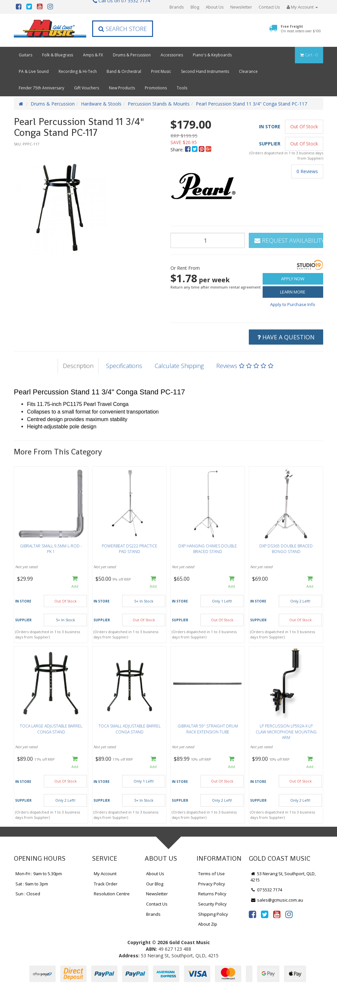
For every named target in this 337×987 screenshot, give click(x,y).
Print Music (161, 71)
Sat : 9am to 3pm (31, 884)
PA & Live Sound (34, 71)
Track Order (105, 884)
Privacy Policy (211, 884)
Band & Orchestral (124, 71)
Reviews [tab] (244, 366)
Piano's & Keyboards (212, 55)
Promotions (156, 88)
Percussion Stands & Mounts (159, 104)
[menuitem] (188, 149)
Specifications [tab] (124, 366)
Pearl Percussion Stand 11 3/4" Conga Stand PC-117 (251, 104)
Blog (195, 7)
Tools (182, 88)
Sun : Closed (27, 894)
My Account (105, 874)
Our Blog (154, 884)
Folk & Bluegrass (57, 55)
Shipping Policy (213, 914)
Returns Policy (212, 894)
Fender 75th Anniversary (41, 88)
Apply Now (292, 279)
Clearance (248, 71)
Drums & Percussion (132, 55)
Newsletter (241, 7)
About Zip (207, 924)
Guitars (25, 55)
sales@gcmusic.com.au (276, 900)
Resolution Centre (112, 894)
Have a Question (286, 337)
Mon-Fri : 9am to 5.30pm (38, 874)
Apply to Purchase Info (292, 304)
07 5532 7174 (266, 890)
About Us (215, 7)
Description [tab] (78, 366)
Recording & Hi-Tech (78, 71)
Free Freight (301, 28)
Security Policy (212, 904)
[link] (252, 914)
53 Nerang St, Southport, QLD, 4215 (283, 877)
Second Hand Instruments (205, 71)
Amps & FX (93, 55)
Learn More (292, 292)
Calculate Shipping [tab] (179, 366)
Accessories (172, 55)
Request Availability (288, 240)
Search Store (122, 29)
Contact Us (269, 7)
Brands (176, 7)
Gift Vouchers (86, 88)
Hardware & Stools (101, 104)
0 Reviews (307, 171)
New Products (122, 88)
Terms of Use (211, 874)
